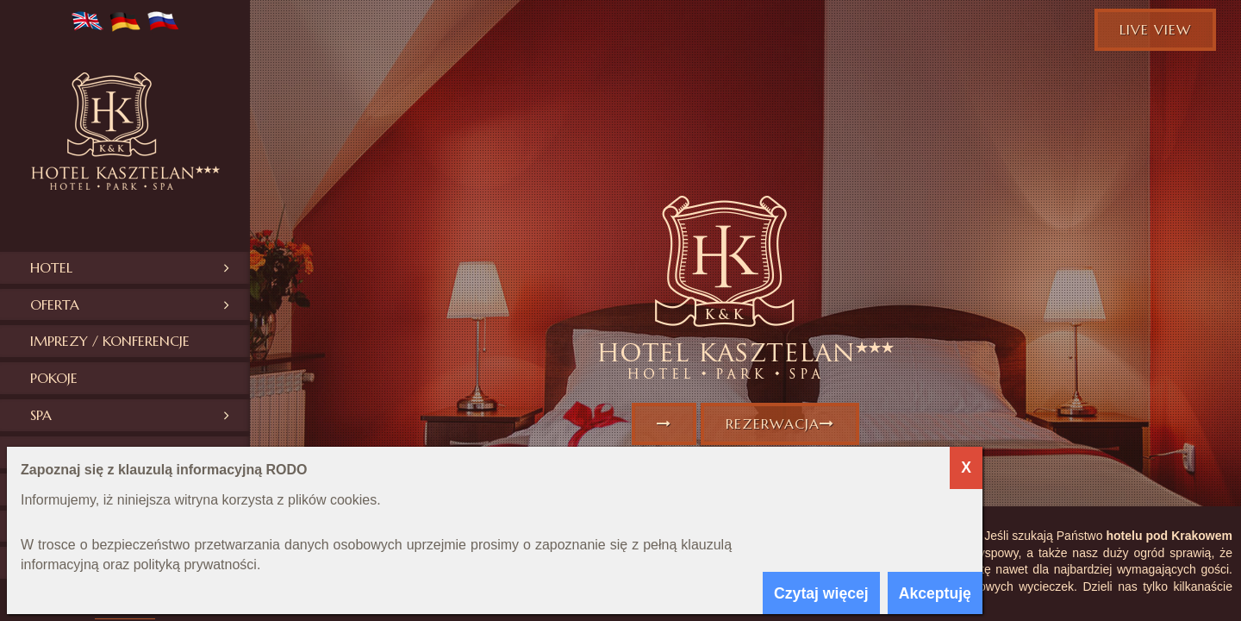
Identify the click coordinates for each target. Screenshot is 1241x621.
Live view (1155, 29)
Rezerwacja (780, 423)
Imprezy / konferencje (110, 340)
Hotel (51, 267)
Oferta (54, 304)
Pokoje (54, 377)
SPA (41, 414)
